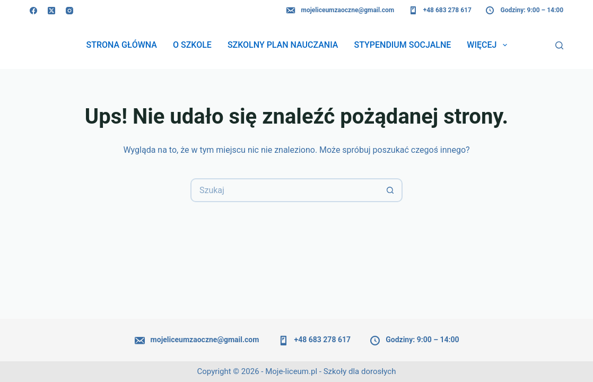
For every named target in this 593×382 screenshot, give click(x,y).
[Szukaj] (559, 45)
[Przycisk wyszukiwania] (391, 190)
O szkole (192, 45)
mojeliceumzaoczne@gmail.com (339, 10)
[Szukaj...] (284, 190)
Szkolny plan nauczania (283, 45)
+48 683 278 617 (439, 10)
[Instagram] (69, 10)
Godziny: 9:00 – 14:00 (524, 10)
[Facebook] (33, 10)
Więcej (489, 45)
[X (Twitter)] (51, 10)
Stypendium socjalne (402, 45)
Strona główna (121, 45)
